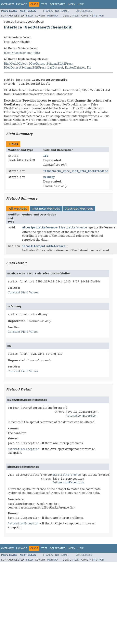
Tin (89, 67)
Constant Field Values (23, 292)
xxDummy (49, 177)
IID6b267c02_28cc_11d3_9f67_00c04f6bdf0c (75, 171)
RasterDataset (75, 67)
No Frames (62, 11)
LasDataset (55, 67)
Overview (7, 4)
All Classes (84, 11)
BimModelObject (15, 63)
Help (81, 4)
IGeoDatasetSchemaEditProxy (25, 67)
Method (52, 15)
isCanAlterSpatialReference (43, 246)
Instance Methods (46, 208)
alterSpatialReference (39, 227)
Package (21, 4)
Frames (48, 11)
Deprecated (58, 4)
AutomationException (81, 415)
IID (45, 155)
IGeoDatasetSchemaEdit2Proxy (51, 63)
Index (71, 4)
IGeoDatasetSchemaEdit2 (22, 52)
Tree (44, 4)
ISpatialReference (73, 227)
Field (29, 15)
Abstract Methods (79, 208)
